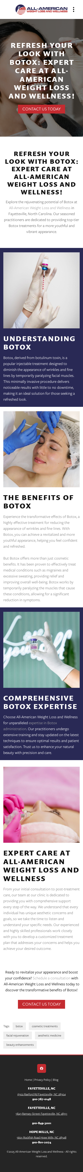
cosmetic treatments (45, 1026)
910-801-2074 (41, 1142)
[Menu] (73, 9)
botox (19, 1026)
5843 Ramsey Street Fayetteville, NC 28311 (41, 1114)
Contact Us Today (41, 109)
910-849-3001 (41, 1123)
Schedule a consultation (51, 978)
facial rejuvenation (17, 1035)
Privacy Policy (42, 1080)
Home (29, 1080)
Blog (55, 1080)
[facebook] (41, 1068)
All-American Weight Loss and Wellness (39, 207)
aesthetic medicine (49, 1035)
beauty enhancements (20, 1045)
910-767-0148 (41, 1099)
